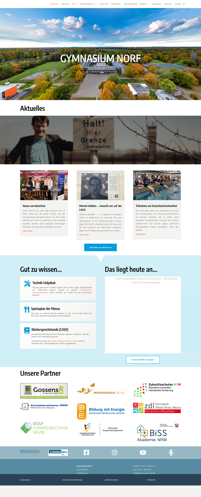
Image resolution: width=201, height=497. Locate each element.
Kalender (168, 4)
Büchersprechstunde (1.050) (50, 341)
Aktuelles (65, 4)
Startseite (54, 4)
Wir (73, 4)
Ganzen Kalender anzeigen (143, 371)
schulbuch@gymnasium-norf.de (64, 352)
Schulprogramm (87, 4)
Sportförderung (130, 4)
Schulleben (116, 4)
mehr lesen (27, 242)
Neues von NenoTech (34, 217)
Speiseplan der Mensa (45, 320)
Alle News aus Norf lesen (100, 259)
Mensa (75, 325)
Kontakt (178, 4)
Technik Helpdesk (44, 294)
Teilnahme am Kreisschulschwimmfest (156, 217)
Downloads (156, 4)
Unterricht (103, 4)
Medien (143, 4)
